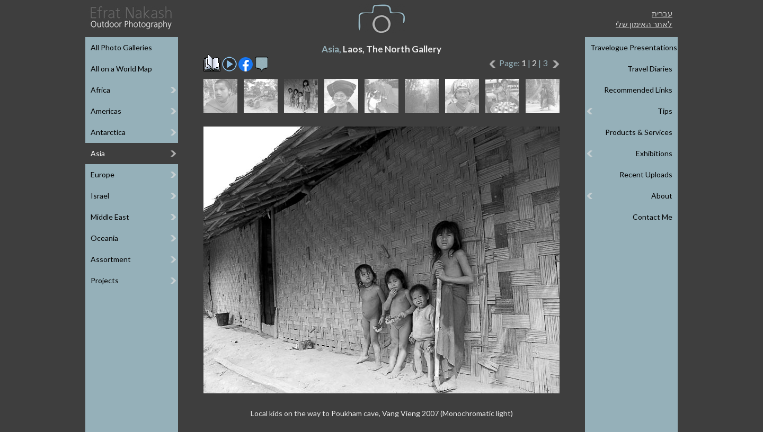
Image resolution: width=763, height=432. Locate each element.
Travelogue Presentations (633, 47)
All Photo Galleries (121, 47)
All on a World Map (121, 68)
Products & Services (638, 132)
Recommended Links (638, 89)
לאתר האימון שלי (644, 24)
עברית (662, 13)
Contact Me (652, 216)
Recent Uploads (645, 174)
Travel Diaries (649, 68)
